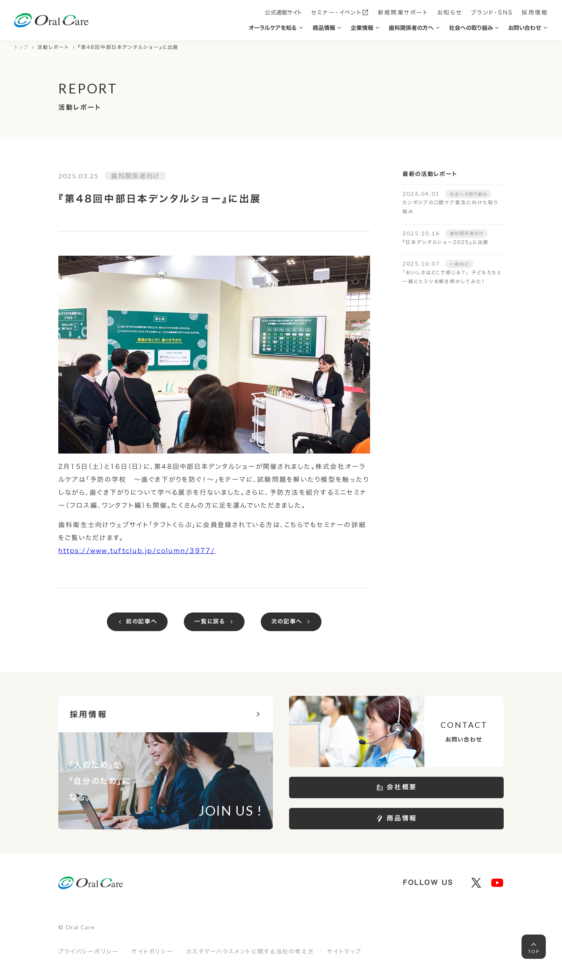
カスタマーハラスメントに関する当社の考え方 (250, 951)
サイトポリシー (152, 951)
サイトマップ (344, 951)
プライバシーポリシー (88, 951)
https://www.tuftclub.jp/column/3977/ (136, 550)
